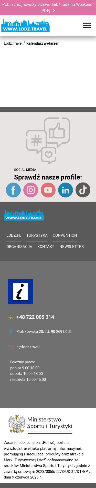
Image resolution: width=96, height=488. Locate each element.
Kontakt (45, 246)
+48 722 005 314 (35, 317)
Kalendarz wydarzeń (42, 43)
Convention (65, 235)
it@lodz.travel (28, 347)
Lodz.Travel (13, 43)
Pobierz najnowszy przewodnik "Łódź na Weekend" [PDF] (48, 7)
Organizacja (19, 246)
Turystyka (37, 235)
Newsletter (71, 246)
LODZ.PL (13, 235)
